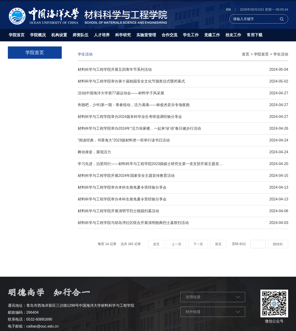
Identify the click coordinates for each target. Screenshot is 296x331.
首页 (245, 54)
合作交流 (169, 35)
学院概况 (38, 35)
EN (228, 9)
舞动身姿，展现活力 (94, 152)
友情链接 (193, 297)
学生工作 (191, 35)
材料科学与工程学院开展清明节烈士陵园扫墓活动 (118, 211)
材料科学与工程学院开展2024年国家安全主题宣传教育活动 (126, 176)
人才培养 (102, 35)
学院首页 (17, 35)
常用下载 (254, 35)
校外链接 (193, 312)
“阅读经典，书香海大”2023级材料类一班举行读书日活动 (124, 140)
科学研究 (123, 35)
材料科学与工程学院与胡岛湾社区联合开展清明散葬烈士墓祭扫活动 (133, 223)
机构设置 (59, 35)
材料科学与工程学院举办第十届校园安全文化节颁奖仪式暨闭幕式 (131, 81)
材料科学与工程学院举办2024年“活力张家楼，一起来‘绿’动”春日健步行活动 (139, 128)
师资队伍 (80, 35)
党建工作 (212, 35)
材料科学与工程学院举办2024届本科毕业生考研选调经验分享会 (130, 117)
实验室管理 (146, 35)
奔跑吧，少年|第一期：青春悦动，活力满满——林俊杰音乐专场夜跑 (134, 105)
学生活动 (280, 54)
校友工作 (233, 35)
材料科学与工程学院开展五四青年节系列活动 (115, 69)
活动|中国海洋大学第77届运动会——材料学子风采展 (121, 93)
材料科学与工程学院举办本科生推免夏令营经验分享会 (122, 187)
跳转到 (278, 244)
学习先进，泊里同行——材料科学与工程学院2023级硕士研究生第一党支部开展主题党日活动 (154, 164)
